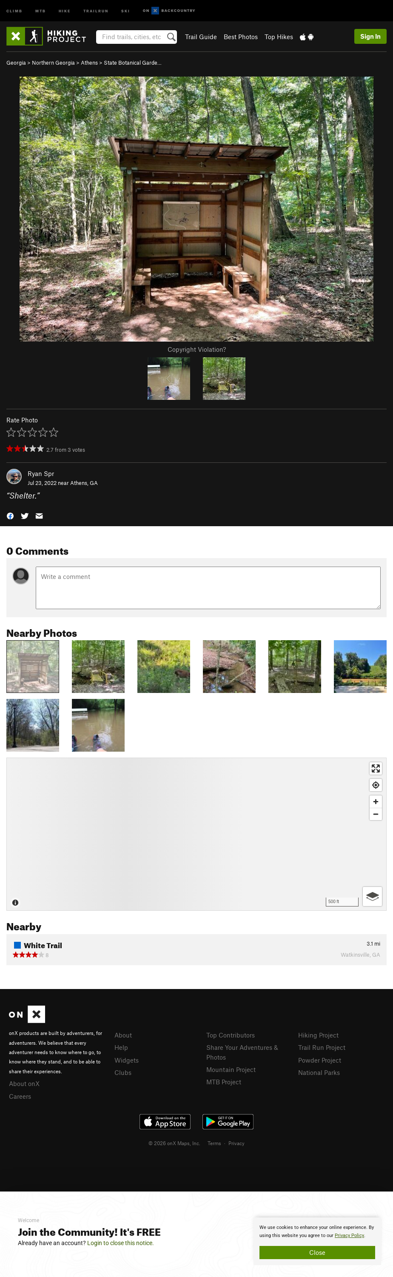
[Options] (372, 896)
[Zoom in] (376, 801)
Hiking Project (318, 1035)
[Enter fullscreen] (376, 768)
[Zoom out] (376, 814)
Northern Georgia (53, 62)
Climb (14, 10)
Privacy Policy (349, 1235)
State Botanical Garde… (133, 62)
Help (121, 1047)
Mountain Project (231, 1069)
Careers (20, 1096)
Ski (125, 10)
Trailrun (95, 10)
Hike (65, 10)
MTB (40, 10)
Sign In (370, 36)
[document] (317, 1241)
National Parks (319, 1072)
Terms (214, 1143)
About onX (24, 1083)
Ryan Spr (41, 473)
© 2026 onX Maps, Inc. (174, 1143)
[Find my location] (376, 785)
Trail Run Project (321, 1047)
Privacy (236, 1143)
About (123, 1035)
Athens (89, 62)
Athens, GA (84, 482)
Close (317, 1252)
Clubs (122, 1072)
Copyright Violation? (197, 349)
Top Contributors (230, 1035)
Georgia (16, 62)
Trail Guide (201, 36)
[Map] (196, 834)
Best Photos (241, 36)
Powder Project (319, 1060)
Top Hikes (279, 36)
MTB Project (223, 1082)
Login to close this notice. (120, 1243)
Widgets (126, 1060)
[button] (10, 515)
